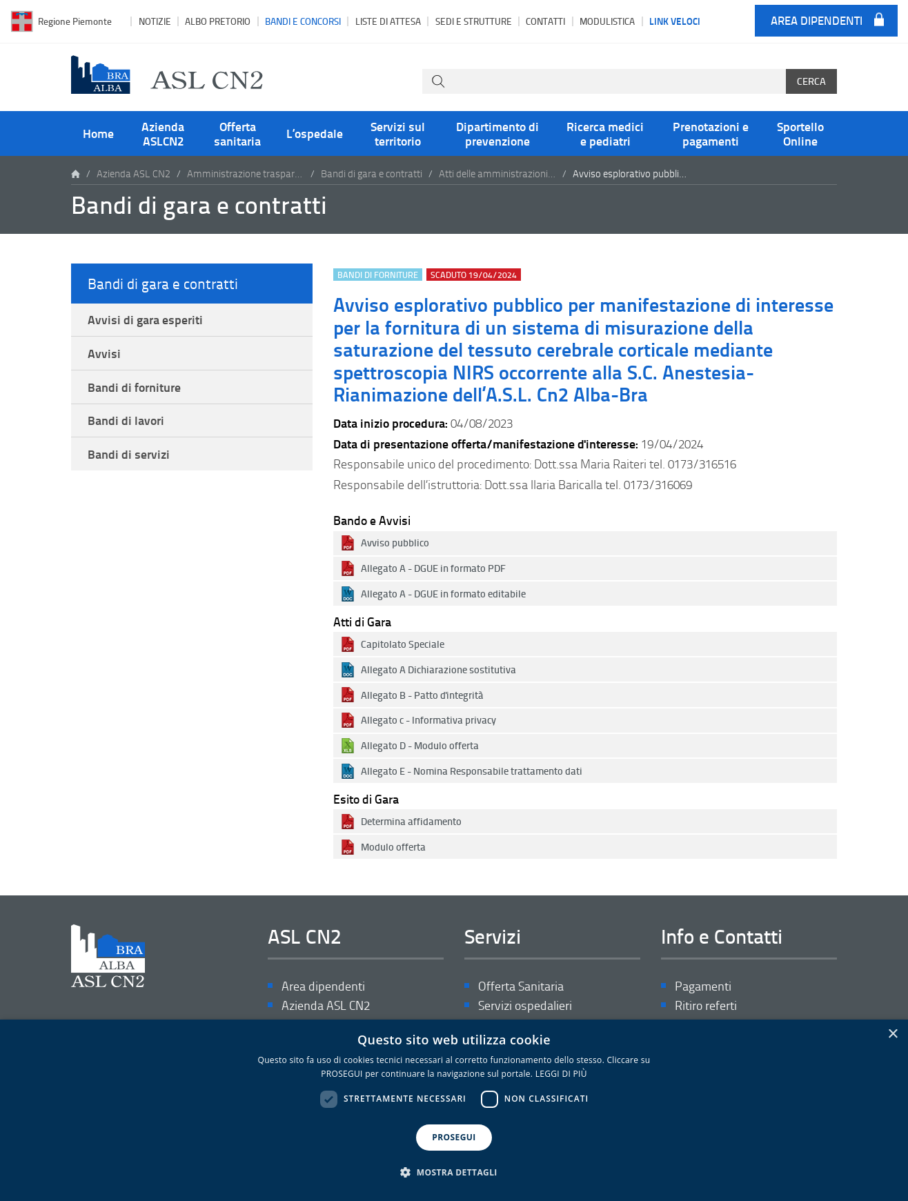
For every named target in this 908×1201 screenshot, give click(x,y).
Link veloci (674, 21)
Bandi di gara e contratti (371, 173)
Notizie (155, 21)
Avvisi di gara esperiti (145, 319)
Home (98, 133)
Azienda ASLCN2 (162, 133)
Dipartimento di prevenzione (497, 133)
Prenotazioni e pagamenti (711, 133)
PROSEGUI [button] (453, 1137)
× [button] (892, 1034)
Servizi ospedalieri (525, 1005)
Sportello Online (800, 133)
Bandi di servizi (129, 454)
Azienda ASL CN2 (133, 173)
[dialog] (454, 1110)
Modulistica (607, 21)
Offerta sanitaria (237, 133)
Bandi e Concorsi (303, 21)
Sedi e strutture (473, 21)
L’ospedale (314, 133)
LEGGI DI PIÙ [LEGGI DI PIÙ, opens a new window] (561, 1074)
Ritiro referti (706, 1005)
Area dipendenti (816, 21)
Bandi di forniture (134, 387)
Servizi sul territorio (398, 133)
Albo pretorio (217, 21)
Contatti (545, 21)
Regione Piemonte (75, 21)
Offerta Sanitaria (521, 986)
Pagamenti (703, 986)
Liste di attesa (388, 21)
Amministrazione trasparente (245, 173)
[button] (454, 1172)
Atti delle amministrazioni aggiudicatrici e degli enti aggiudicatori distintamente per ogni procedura (497, 173)
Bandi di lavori (126, 420)
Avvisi (104, 353)
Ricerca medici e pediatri (605, 133)
